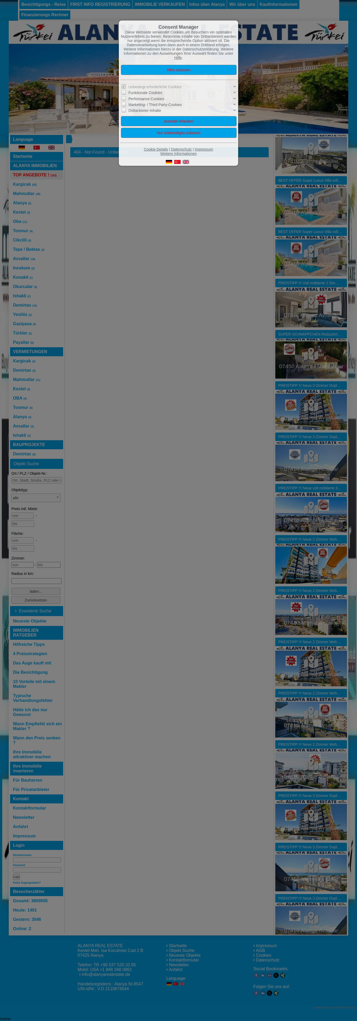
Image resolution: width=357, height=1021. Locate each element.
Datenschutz (181, 149)
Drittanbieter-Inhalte (144, 110)
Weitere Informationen (178, 153)
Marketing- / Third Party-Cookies (155, 105)
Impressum (204, 149)
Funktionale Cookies (145, 93)
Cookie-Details (156, 149)
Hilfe (178, 58)
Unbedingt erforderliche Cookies (154, 87)
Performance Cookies (146, 99)
